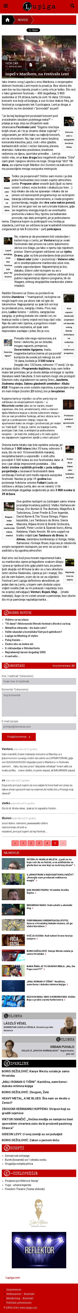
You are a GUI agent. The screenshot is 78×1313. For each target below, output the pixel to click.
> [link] (63, 843)
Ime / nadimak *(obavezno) (39, 680)
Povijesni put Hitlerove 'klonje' (22, 1180)
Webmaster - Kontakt (19, 1294)
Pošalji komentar (18, 737)
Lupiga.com (12, 1277)
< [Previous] (15, 843)
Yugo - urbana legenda (18, 1185)
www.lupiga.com (28, 1307)
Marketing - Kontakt (18, 1298)
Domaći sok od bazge (17, 1155)
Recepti (14, 1148)
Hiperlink (16, 1063)
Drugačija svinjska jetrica (19, 1163)
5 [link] (55, 843)
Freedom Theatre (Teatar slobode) (25, 1189)
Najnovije (11, 853)
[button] (6, 5)
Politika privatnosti (18, 1302)
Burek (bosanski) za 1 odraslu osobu (25, 1159)
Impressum (12, 1289)
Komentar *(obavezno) (39, 702)
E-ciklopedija (21, 1173)
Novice (23, 20)
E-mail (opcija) (39, 725)
